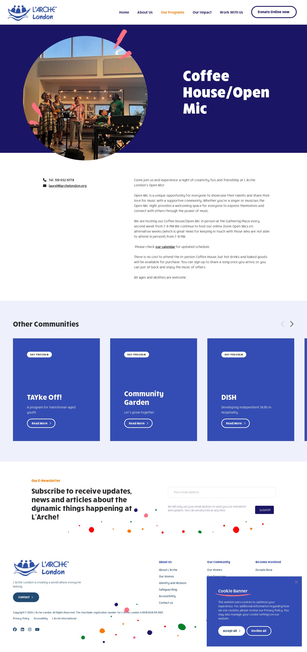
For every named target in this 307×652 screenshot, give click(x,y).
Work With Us (231, 12)
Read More (40, 423)
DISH (229, 396)
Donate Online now (273, 11)
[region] (254, 611)
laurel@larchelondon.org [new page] (68, 186)
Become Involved (268, 562)
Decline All (258, 630)
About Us (145, 12)
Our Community (218, 562)
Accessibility (167, 596)
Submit (264, 510)
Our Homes (166, 576)
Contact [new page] (24, 597)
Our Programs (172, 12)
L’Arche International (64, 618)
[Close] (296, 582)
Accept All (230, 630)
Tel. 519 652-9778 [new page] (61, 180)
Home (124, 12)
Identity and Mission (173, 583)
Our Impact (202, 12)
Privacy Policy (21, 618)
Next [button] (290, 324)
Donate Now (264, 569)
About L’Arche (168, 569)
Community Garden (144, 397)
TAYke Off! (44, 396)
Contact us (166, 602)
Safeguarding (168, 589)
